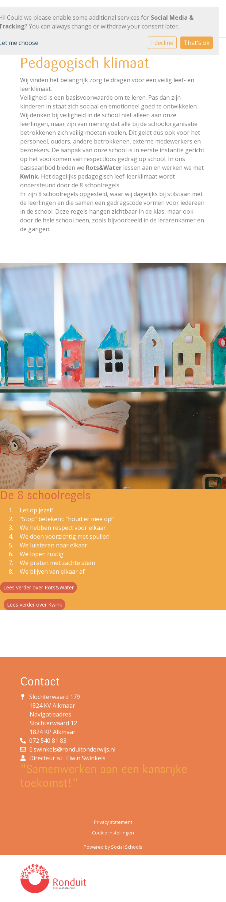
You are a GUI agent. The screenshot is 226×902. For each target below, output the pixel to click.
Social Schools (126, 847)
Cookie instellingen (113, 832)
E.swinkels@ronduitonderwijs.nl (72, 749)
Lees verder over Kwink (34, 604)
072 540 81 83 (47, 741)
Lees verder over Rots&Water (38, 587)
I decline (162, 43)
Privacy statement (113, 822)
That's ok (197, 43)
